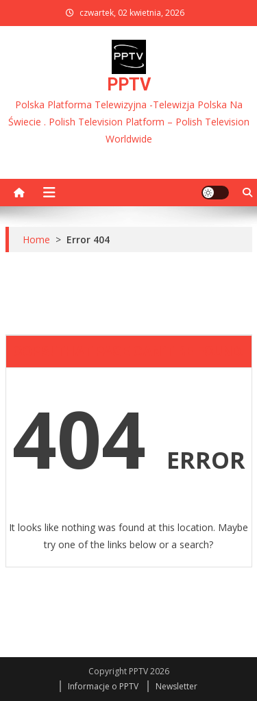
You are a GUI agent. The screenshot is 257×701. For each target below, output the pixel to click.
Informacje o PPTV (103, 686)
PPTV (129, 85)
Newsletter (176, 686)
